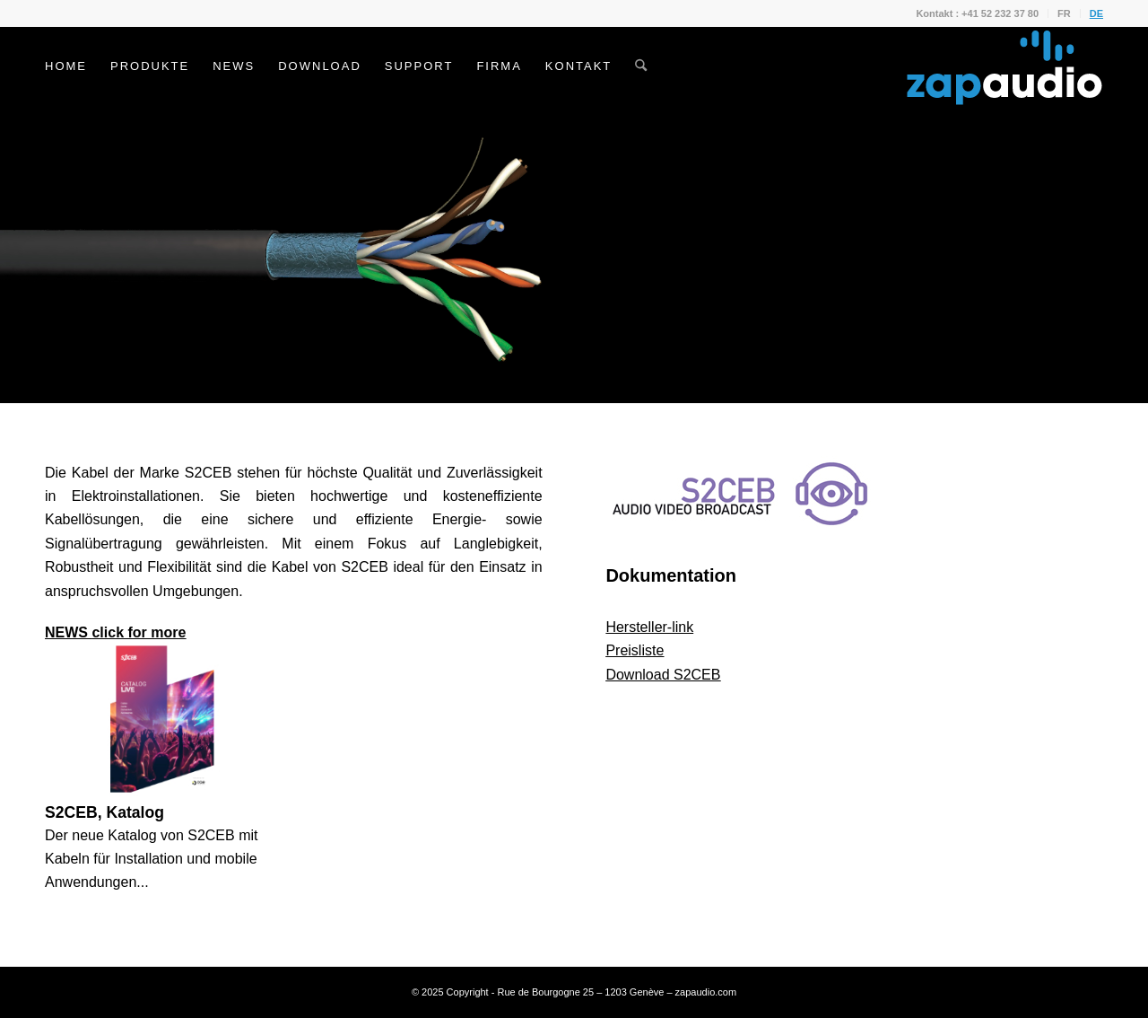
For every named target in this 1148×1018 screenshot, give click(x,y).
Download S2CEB (662, 674)
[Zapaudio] (1004, 66)
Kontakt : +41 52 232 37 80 (977, 13)
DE (1096, 13)
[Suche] (640, 66)
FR (1064, 13)
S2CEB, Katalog (104, 812)
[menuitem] (977, 13)
